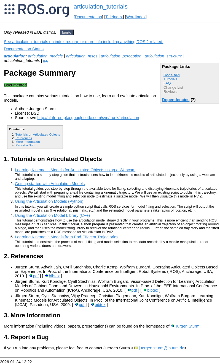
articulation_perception (121, 56)
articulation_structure (163, 56)
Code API (171, 75)
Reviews (170, 91)
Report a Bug (24, 145)
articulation (15, 56)
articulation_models (45, 56)
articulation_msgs (81, 56)
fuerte (66, 32)
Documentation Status (24, 49)
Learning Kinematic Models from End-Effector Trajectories (66, 237)
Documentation (88, 17)
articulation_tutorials (101, 6)
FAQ (167, 83)
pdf (36, 276)
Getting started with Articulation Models (50, 183)
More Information (27, 141)
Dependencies (175, 99)
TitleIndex (114, 17)
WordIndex (136, 17)
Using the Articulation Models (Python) (49, 201)
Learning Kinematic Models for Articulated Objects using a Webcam (75, 170)
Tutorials (170, 79)
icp (45, 60)
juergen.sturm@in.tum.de (161, 348)
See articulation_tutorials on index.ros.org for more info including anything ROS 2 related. (83, 41)
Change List (173, 87)
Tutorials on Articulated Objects (37, 134)
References (23, 138)
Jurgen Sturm (187, 326)
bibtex (54, 276)
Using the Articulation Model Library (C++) (52, 215)
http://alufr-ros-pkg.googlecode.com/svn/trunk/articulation (88, 117)
